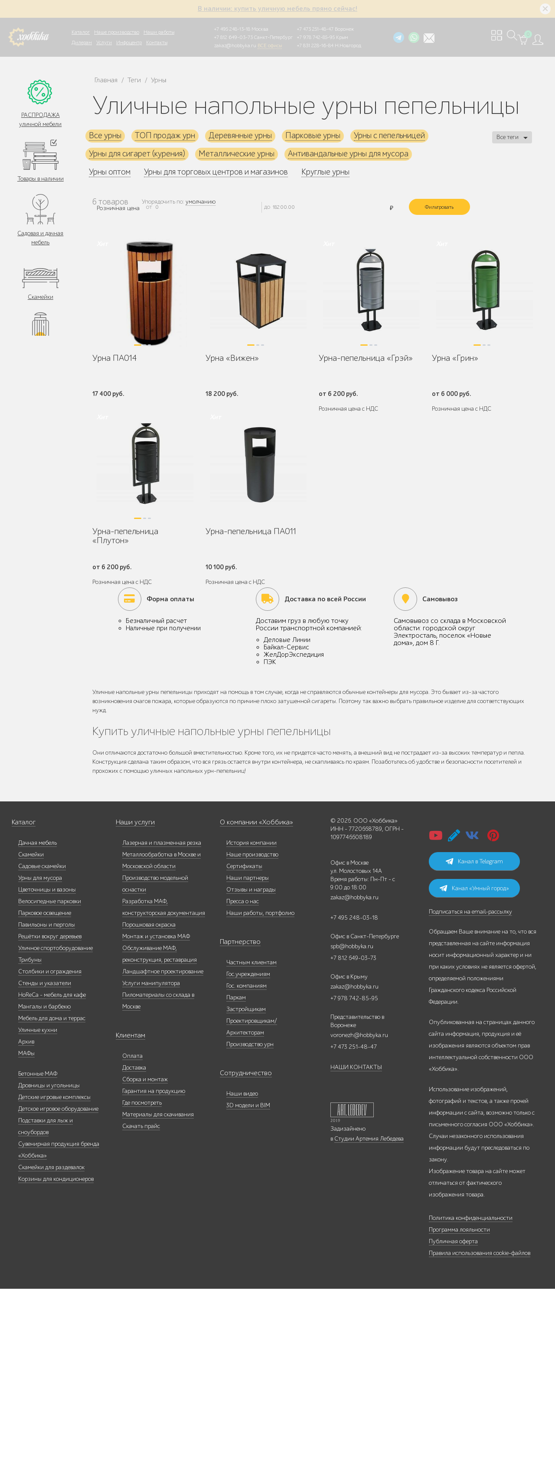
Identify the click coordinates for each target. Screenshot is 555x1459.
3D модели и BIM (248, 1275)
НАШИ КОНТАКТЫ (356, 1237)
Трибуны (30, 1130)
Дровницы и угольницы (49, 1255)
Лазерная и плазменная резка (161, 1013)
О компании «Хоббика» (251, 992)
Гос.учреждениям (248, 1144)
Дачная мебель (37, 1013)
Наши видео (242, 1264)
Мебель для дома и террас (51, 1188)
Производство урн (250, 1214)
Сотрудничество (241, 1243)
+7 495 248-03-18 (354, 1088)
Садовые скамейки (42, 1036)
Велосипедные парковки (49, 1071)
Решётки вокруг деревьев (50, 1106)
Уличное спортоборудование (55, 1118)
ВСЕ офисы (270, 45)
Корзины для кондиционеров (56, 1349)
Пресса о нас (242, 1071)
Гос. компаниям (246, 1156)
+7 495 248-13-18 (232, 29)
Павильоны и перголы (46, 1095)
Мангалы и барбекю (44, 1176)
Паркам (236, 1167)
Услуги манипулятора (151, 1153)
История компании (251, 1013)
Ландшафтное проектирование (162, 1141)
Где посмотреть (142, 1273)
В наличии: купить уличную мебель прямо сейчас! (277, 9)
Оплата (132, 1226)
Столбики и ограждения (50, 1141)
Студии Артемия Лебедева (369, 1309)
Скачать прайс (141, 1296)
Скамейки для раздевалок (51, 1337)
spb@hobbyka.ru (351, 1116)
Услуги (104, 42)
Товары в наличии (40, 180)
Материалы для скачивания (158, 1284)
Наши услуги (133, 992)
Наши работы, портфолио (260, 1083)
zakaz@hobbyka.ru (235, 45)
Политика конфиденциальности (471, 1388)
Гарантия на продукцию (153, 1261)
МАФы (26, 1223)
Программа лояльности (459, 1400)
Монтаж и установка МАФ (156, 1106)
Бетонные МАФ (37, 1244)
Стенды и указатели (44, 1153)
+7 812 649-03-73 (233, 37)
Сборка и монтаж (145, 1249)
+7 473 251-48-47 (315, 29)
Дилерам (82, 42)
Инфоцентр (129, 42)
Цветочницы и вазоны (47, 1059)
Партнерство (236, 1112)
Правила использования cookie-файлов (479, 1423)
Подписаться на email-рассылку (470, 1082)
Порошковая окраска (149, 1095)
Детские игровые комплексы (54, 1267)
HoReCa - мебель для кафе (52, 1165)
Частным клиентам (251, 1132)
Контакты (156, 42)
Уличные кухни (37, 1200)
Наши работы (159, 32)
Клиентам (129, 1205)
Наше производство (116, 32)
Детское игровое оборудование (58, 1279)
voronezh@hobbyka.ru (359, 1205)
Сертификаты (244, 1036)
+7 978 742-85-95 (316, 37)
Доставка (134, 1238)
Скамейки (40, 300)
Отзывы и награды (251, 1059)
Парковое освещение (44, 1083)
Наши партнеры (247, 1048)
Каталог (81, 32)
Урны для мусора (40, 1048)
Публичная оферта (453, 1411)
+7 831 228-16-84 (315, 45)
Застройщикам (246, 1179)
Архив (26, 1212)
